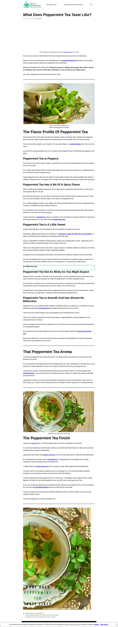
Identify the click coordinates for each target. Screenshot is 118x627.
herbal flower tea (59, 219)
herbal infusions (28, 373)
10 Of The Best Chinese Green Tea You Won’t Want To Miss (41, 615)
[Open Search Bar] (91, 4)
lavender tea (41, 217)
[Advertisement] (59, 35)
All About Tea (53, 4)
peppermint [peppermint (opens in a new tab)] (34, 443)
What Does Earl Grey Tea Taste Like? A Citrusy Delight (40, 617)
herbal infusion (75, 144)
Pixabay (67, 127)
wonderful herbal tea (69, 60)
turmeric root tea (49, 455)
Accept (96, 624)
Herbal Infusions (29, 613)
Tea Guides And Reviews (75, 4)
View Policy (104, 624)
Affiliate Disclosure (67, 52)
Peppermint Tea (39, 613)
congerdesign (58, 127)
